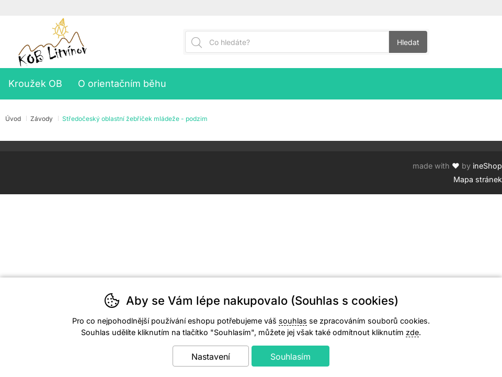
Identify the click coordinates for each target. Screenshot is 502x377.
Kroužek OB (35, 83)
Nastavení (210, 356)
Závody (41, 119)
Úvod (13, 119)
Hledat (408, 42)
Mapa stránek (477, 179)
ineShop (487, 165)
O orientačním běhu (122, 83)
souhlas (293, 320)
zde (412, 332)
